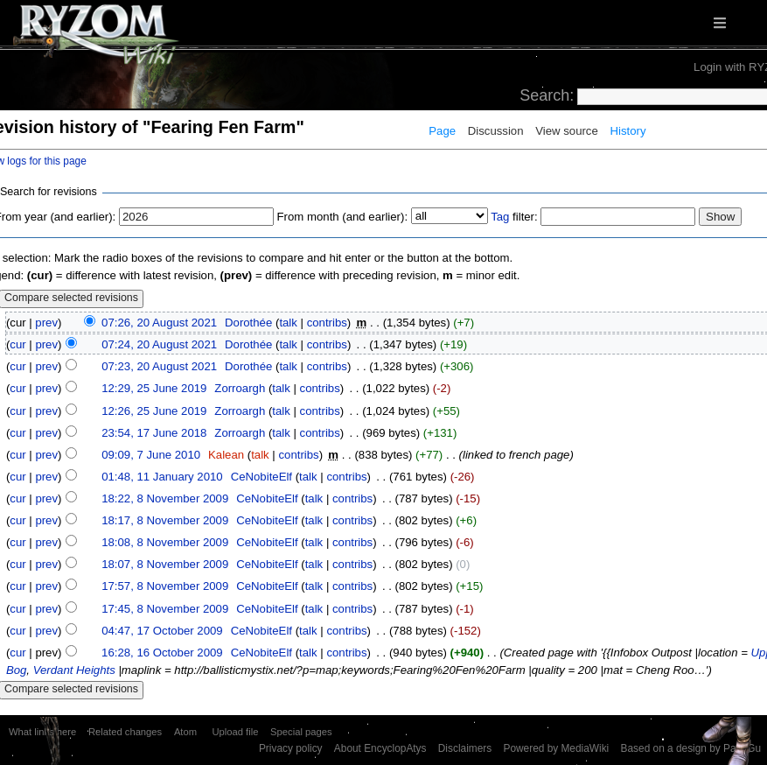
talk (288, 322)
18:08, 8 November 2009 (164, 542)
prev (46, 322)
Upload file (235, 731)
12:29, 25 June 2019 (153, 388)
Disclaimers (465, 748)
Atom (185, 731)
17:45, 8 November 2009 (164, 608)
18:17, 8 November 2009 (164, 520)
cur (17, 344)
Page (442, 130)
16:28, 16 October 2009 (162, 652)
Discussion (496, 130)
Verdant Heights (74, 670)
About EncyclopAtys (380, 748)
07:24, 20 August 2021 (159, 344)
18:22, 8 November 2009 (164, 498)
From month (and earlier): (342, 216)
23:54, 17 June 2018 (153, 432)
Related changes (125, 731)
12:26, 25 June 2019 (153, 411)
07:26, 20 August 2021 (159, 322)
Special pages (300, 731)
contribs (327, 322)
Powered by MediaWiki (556, 748)
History (627, 130)
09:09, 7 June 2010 (150, 454)
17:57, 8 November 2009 (164, 586)
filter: (514, 216)
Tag (500, 216)
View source (566, 130)
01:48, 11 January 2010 (162, 476)
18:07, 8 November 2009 (164, 564)
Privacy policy (291, 748)
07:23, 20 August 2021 (159, 366)
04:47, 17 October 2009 (162, 630)
